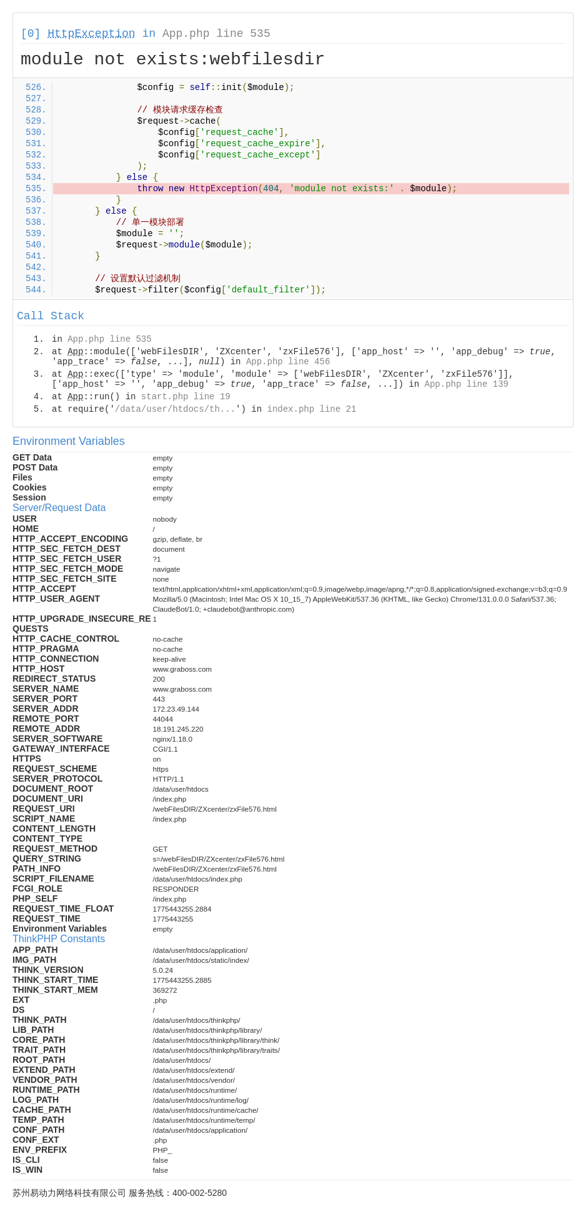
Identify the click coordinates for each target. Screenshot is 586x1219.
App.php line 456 (288, 362)
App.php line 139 (467, 384)
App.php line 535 (216, 33)
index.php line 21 (311, 409)
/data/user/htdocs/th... (175, 409)
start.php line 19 (186, 397)
